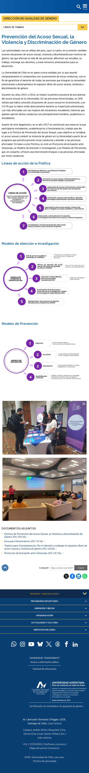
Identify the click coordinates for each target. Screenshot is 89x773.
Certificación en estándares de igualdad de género (56, 706)
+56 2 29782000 (32, 744)
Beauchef (54, 729)
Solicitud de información (44, 668)
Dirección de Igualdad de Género (30, 18)
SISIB (27, 757)
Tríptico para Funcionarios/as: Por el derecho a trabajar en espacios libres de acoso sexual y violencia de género (45, 547)
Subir (5, 567)
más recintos (45, 737)
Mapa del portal (38, 748)
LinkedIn (78, 576)
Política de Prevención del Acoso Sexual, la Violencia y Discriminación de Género (43, 535)
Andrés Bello (40, 729)
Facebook (72, 576)
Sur (62, 733)
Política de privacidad (44, 761)
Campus (27, 729)
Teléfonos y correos (54, 744)
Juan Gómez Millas (48, 733)
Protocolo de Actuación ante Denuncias (32, 553)
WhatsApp (84, 576)
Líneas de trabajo (13, 27)
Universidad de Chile (42, 757)
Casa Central (55, 723)
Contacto (54, 748)
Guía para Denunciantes (23, 541)
